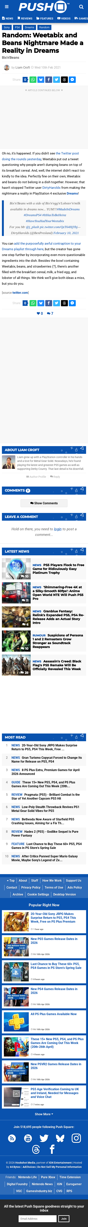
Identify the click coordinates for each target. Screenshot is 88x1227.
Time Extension (70, 1177)
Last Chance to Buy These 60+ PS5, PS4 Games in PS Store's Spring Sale (47, 846)
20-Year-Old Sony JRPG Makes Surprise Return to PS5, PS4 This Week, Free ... (44, 747)
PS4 (17, 27)
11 (25, 600)
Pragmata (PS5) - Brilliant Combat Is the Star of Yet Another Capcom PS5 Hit (46, 796)
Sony (7, 27)
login (58, 529)
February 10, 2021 (66, 233)
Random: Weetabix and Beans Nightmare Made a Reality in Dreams (42, 42)
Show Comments (44, 503)
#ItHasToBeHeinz (54, 215)
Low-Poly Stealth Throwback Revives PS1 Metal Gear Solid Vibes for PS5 (45, 809)
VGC (19, 1191)
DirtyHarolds (51, 188)
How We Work (52, 880)
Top (11, 880)
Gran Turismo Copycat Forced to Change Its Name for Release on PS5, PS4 (47, 759)
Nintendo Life (27, 1177)
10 (24, 576)
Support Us (73, 880)
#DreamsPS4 (32, 215)
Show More (44, 1114)
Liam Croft (23, 67)
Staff (34, 880)
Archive (18, 894)
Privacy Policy (30, 887)
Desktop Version (64, 894)
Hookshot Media (25, 1162)
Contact (12, 887)
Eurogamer (74, 1184)
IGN (59, 1184)
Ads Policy (74, 887)
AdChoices (29, 1167)
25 (24, 673)
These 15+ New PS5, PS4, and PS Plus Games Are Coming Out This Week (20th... (43, 784)
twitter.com (20, 293)
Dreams (29, 27)
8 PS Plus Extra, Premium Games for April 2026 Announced (46, 772)
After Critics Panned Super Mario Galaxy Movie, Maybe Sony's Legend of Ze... (45, 858)
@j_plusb (32, 227)
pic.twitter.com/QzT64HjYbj (58, 227)
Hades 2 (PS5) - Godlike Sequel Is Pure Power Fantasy (45, 833)
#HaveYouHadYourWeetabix (45, 221)
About (23, 880)
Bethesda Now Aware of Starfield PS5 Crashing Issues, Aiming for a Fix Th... (43, 821)
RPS (69, 1191)
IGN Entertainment (60, 1162)
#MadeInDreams (68, 209)
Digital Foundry (17, 1184)
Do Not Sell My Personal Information (59, 1167)
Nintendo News (42, 1184)
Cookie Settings (38, 894)
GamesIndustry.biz (39, 1191)
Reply (55, 476)
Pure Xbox (48, 1177)
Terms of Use (54, 887)
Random (44, 27)
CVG (59, 1191)
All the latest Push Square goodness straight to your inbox (44, 1208)
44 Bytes (15, 1167)
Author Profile (36, 476)
